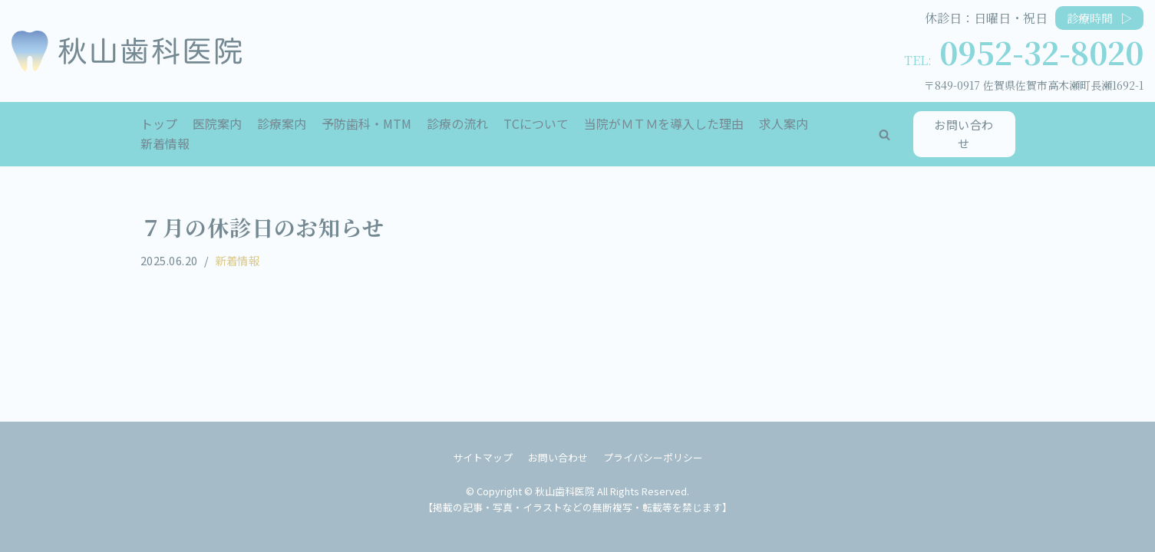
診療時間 (1099, 18)
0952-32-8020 (1041, 52)
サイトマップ (483, 457)
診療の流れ (457, 123)
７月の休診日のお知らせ (262, 227)
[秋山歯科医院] (127, 51)
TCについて (536, 123)
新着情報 (165, 143)
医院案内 (217, 123)
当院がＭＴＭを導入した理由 (664, 123)
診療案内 (281, 123)
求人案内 (783, 123)
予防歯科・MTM (366, 123)
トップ (158, 123)
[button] (884, 134)
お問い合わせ (964, 134)
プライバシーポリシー (653, 457)
